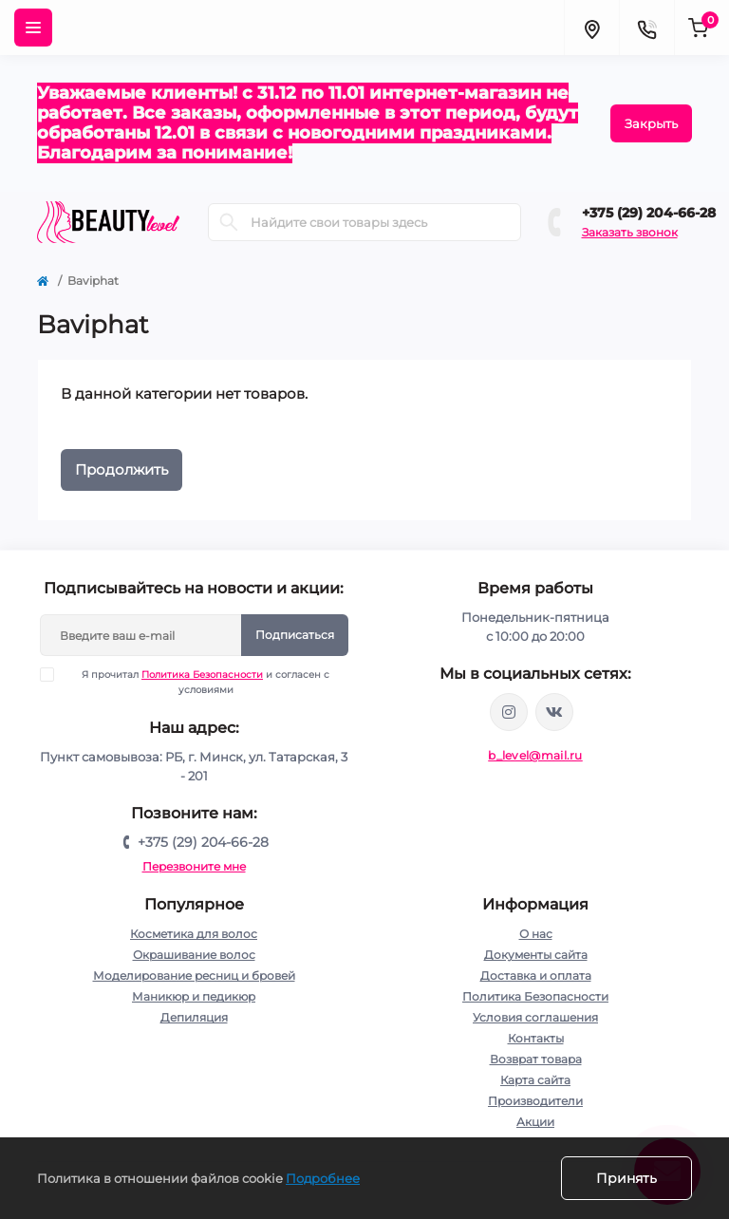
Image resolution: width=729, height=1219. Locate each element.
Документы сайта (536, 954)
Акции (535, 1122)
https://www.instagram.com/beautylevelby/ (508, 712)
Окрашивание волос (194, 954)
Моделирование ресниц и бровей (194, 975)
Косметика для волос (193, 934)
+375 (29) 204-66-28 (649, 212)
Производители (535, 1101)
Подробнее (323, 1178)
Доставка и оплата (535, 975)
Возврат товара (536, 1059)
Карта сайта (535, 1080)
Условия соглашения (535, 1017)
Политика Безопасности (202, 674)
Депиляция (194, 1017)
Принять (626, 1178)
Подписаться (294, 635)
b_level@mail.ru (535, 755)
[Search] (229, 222)
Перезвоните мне (194, 866)
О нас (535, 934)
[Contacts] (646, 27)
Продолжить (121, 469)
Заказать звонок (630, 232)
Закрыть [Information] (651, 123)
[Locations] (591, 27)
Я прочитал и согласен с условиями (197, 681)
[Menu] (33, 28)
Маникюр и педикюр (193, 996)
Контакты (536, 1038)
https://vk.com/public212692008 (554, 712)
